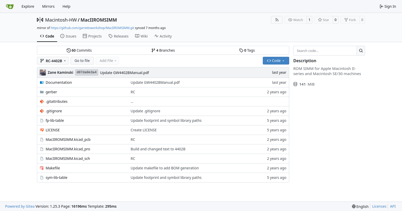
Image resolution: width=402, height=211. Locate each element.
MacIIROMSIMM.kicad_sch (68, 158)
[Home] (10, 6)
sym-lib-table (56, 177)
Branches (163, 50)
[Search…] (361, 51)
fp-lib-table (55, 120)
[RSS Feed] (277, 20)
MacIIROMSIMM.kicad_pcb (68, 139)
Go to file (82, 60)
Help (67, 6)
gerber (51, 91)
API (393, 206)
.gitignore (54, 110)
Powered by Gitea (20, 206)
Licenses (379, 206)
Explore (28, 6)
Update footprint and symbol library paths (166, 120)
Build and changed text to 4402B (158, 148)
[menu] (360, 206)
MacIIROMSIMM (99, 19)
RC (133, 91)
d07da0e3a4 (87, 72)
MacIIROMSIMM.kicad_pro (68, 148)
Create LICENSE (144, 129)
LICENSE (53, 129)
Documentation (59, 82)
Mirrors (48, 6)
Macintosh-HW (61, 19)
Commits (79, 50)
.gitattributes (56, 101)
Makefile (53, 168)
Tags (247, 50)
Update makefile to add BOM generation (165, 168)
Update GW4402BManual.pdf (124, 72)
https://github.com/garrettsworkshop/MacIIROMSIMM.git (92, 28)
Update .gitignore (145, 110)
